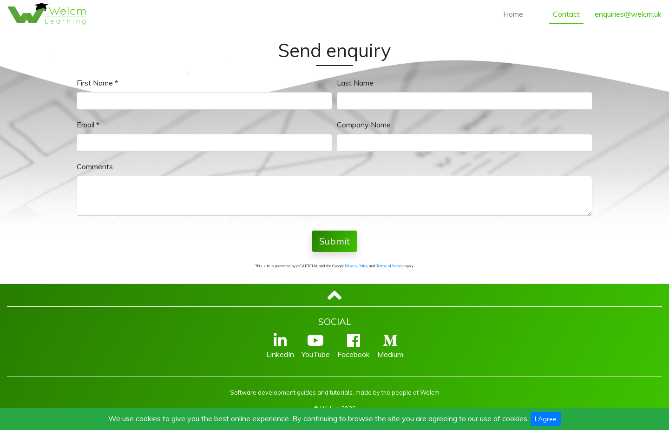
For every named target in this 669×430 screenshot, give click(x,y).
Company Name (364, 124)
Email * (88, 124)
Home (513, 14)
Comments (95, 166)
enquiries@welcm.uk (628, 14)
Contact (566, 14)
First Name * (97, 82)
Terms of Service (390, 266)
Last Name (355, 82)
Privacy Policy (356, 266)
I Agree (546, 419)
